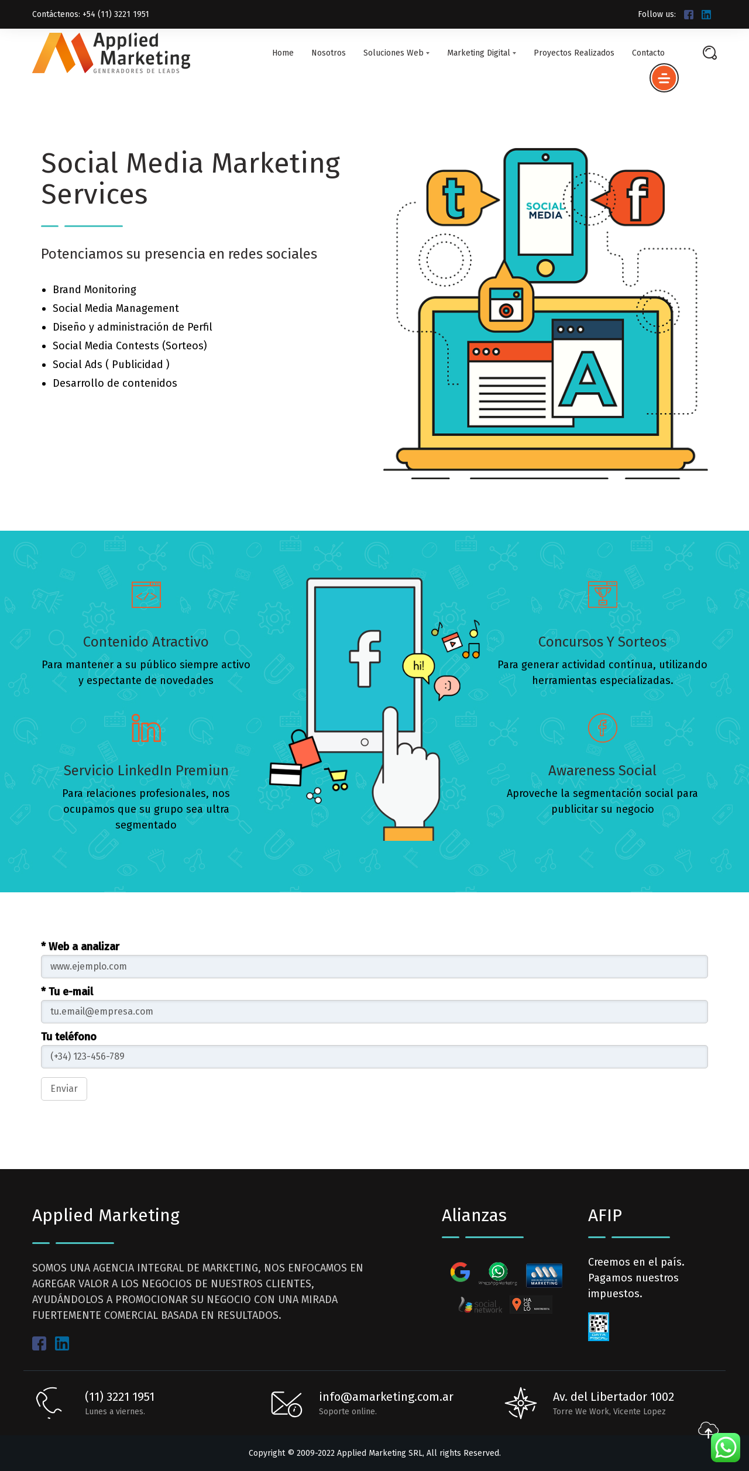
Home (283, 53)
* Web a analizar (80, 946)
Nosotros (328, 53)
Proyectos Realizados (574, 53)
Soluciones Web (396, 53)
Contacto (648, 53)
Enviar (64, 1088)
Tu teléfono (69, 1036)
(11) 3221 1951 (119, 1397)
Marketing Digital (481, 53)
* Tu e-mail (67, 991)
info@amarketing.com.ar (386, 1397)
